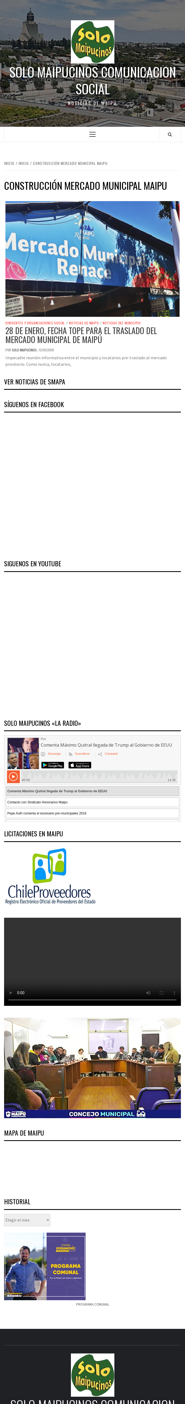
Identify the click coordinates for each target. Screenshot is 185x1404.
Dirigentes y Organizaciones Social (35, 323)
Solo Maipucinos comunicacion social (92, 80)
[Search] (170, 134)
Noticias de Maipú (84, 323)
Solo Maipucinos (24, 350)
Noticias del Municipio (122, 323)
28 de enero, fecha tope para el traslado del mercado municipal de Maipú (81, 334)
